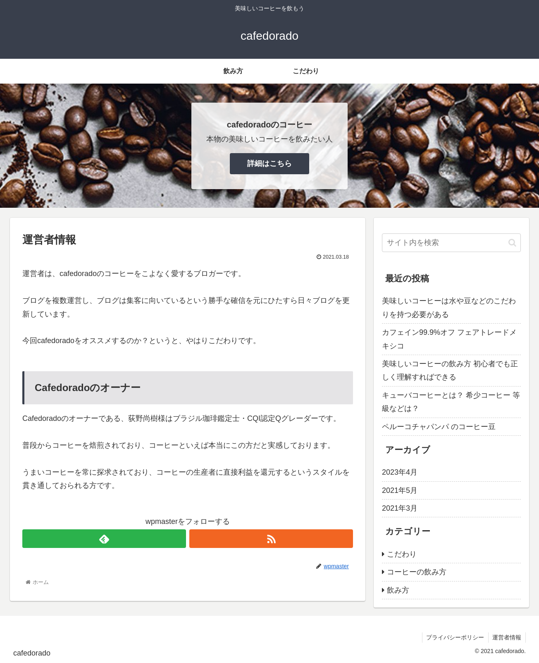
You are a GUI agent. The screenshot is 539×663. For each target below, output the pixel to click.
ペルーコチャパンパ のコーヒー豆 (439, 427)
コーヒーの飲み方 (416, 572)
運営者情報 (506, 637)
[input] (451, 242)
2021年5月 (399, 490)
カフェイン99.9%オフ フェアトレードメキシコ (449, 339)
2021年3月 (399, 508)
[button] (512, 242)
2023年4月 (399, 472)
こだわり (402, 554)
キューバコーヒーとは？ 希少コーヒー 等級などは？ (451, 402)
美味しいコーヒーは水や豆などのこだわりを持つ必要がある (449, 307)
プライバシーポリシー (455, 637)
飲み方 (398, 590)
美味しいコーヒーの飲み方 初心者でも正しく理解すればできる (450, 370)
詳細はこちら (269, 163)
